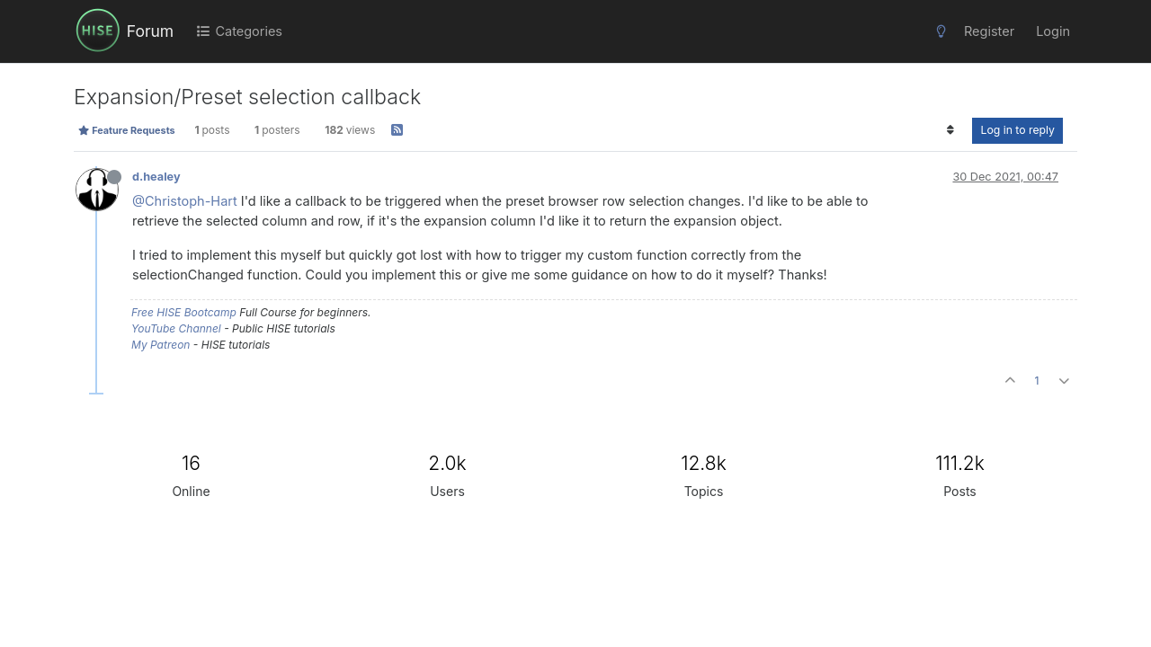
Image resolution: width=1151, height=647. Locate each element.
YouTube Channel (176, 328)
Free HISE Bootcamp (183, 312)
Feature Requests (126, 130)
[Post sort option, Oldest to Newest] (950, 130)
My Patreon (160, 344)
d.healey (156, 176)
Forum (150, 31)
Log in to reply (1017, 130)
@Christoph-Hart (184, 200)
